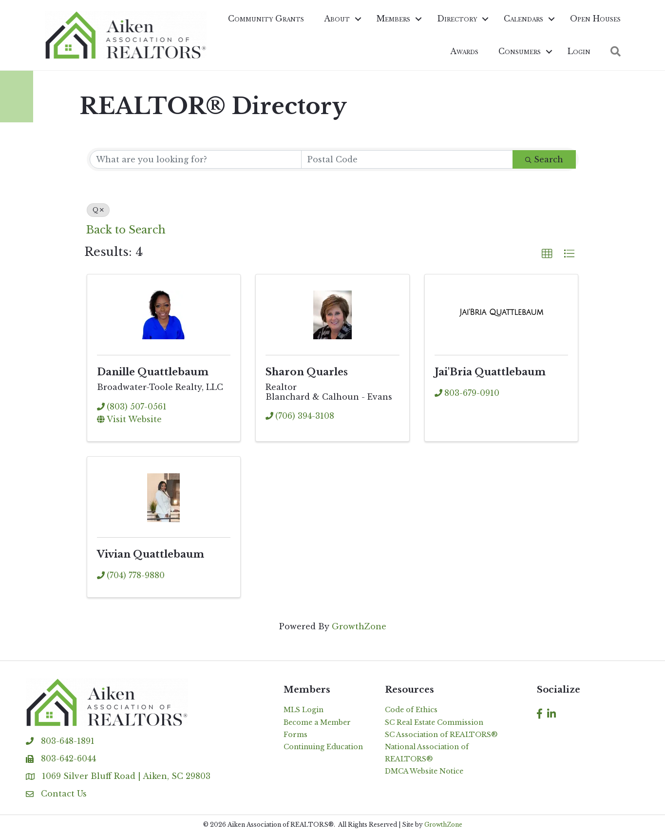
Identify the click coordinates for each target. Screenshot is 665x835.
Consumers (519, 51)
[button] (615, 51)
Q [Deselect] (98, 210)
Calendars (523, 18)
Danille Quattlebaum (153, 372)
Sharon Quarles (307, 372)
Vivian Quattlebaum (150, 554)
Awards (464, 51)
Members (393, 18)
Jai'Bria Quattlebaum (490, 372)
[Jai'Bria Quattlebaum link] (501, 312)
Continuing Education (323, 746)
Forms (295, 734)
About (337, 18)
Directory (457, 18)
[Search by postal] (407, 159)
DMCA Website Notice (424, 771)
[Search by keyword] (196, 159)
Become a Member (317, 722)
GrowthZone (359, 626)
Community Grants (266, 18)
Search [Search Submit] (544, 159)
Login (579, 51)
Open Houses (595, 18)
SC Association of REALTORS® (441, 734)
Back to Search (126, 229)
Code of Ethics (411, 709)
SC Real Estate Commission (434, 722)
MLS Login (303, 709)
